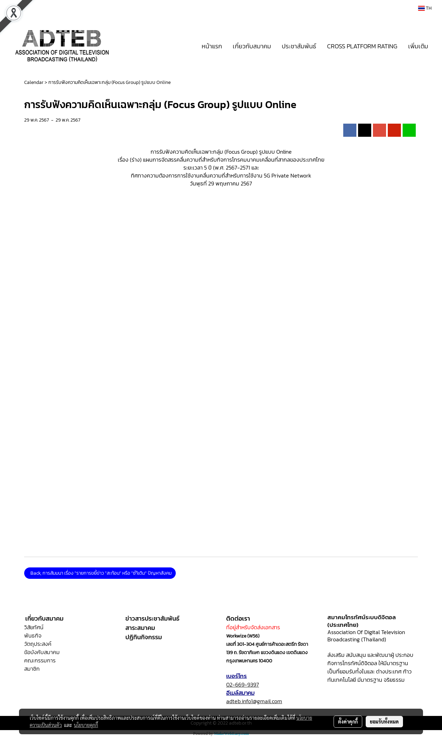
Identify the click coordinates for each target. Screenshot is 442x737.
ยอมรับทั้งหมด (384, 721)
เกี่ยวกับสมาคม (252, 46)
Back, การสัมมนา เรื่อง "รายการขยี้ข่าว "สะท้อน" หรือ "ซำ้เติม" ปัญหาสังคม (100, 573)
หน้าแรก (212, 46)
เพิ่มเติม (418, 46)
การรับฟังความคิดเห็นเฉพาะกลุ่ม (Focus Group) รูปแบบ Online (109, 82)
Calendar (34, 82)
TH (425, 8)
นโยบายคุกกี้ (86, 725)
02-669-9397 (242, 684)
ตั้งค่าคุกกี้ (348, 721)
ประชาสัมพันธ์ (299, 46)
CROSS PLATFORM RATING (362, 46)
